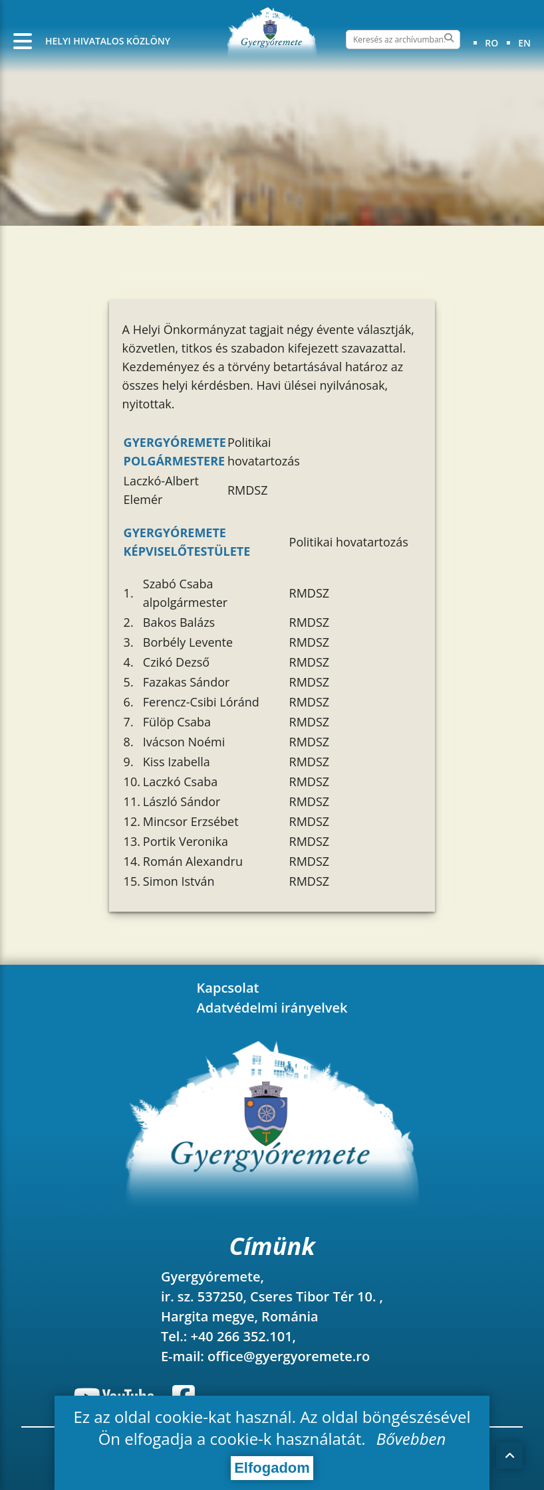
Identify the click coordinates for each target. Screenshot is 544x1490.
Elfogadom (272, 1467)
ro (491, 43)
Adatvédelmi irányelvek (272, 1008)
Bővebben (411, 1438)
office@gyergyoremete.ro (288, 1356)
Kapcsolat (228, 988)
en (524, 43)
